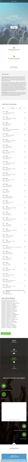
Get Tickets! (14, 27)
